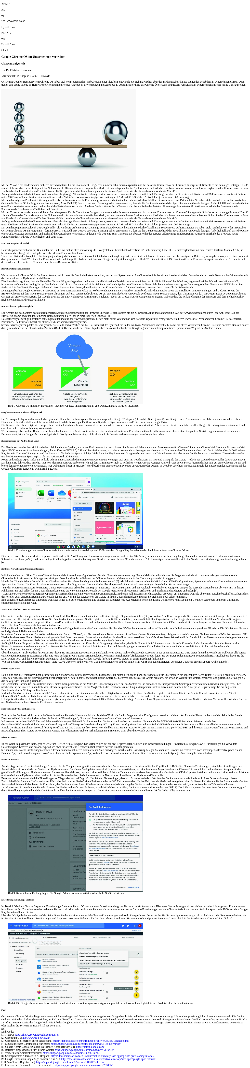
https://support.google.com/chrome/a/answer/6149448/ (84, 1049)
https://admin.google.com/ (90, 1046)
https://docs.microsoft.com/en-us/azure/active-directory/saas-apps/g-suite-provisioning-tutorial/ (102, 1055)
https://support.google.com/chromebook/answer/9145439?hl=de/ (86, 1043)
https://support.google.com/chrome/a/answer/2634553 (84, 1065)
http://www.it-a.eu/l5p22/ (36, 1037)
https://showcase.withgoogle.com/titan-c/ (37, 1034)
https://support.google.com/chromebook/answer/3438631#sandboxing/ (91, 1040)
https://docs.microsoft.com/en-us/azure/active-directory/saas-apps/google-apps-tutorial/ (108, 1059)
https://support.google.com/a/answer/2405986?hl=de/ (71, 1052)
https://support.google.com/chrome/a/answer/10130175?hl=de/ (70, 1062)
